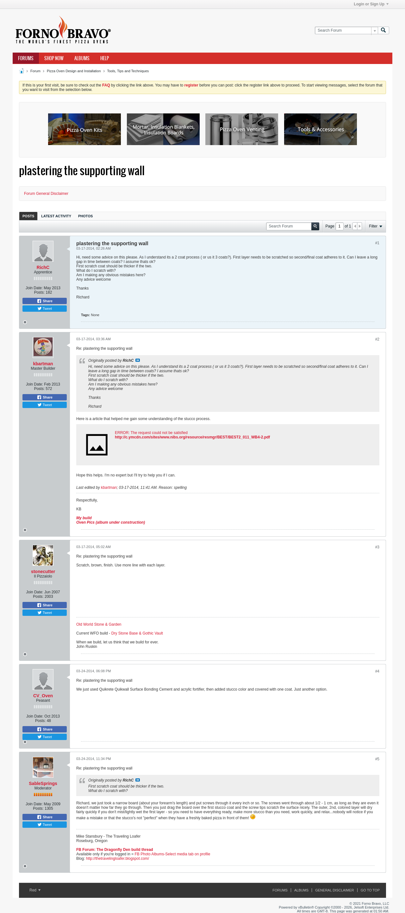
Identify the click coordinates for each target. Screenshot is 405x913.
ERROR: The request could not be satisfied (151, 433)
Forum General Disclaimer (46, 193)
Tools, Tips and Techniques (128, 71)
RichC (43, 267)
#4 (377, 671)
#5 (377, 759)
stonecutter (43, 571)
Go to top (370, 890)
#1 (377, 243)
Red (34, 890)
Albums (82, 58)
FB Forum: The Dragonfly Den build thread (114, 849)
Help (104, 58)
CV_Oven (43, 695)
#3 (377, 547)
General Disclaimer (334, 890)
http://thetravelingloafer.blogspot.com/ (117, 858)
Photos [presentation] (85, 216)
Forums (26, 58)
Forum (35, 71)
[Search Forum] (346, 31)
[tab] (28, 216)
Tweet (44, 308)
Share (45, 300)
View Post (137, 360)
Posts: (39, 292)
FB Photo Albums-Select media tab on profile (172, 854)
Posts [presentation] (28, 216)
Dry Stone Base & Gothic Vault (137, 633)
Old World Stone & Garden (99, 624)
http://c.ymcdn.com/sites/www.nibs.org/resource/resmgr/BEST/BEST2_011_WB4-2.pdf (192, 437)
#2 (377, 339)
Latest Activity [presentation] (56, 216)
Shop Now (54, 58)
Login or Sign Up (371, 4)
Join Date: (34, 288)
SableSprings (43, 783)
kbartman (43, 363)
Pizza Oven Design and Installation (74, 71)
